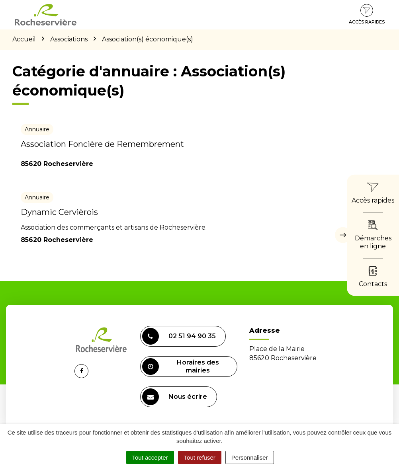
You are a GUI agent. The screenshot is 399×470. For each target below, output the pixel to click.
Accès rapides (367, 14)
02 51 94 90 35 (179, 336)
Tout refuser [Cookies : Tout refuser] (199, 457)
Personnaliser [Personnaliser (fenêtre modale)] (249, 457)
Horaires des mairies (180, 366)
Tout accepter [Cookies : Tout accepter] (150, 457)
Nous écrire (174, 396)
